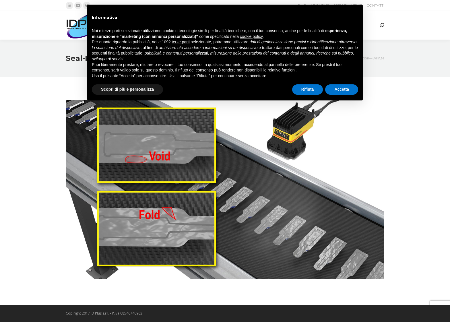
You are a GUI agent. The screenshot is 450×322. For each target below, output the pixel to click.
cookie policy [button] (251, 36)
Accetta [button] (341, 89)
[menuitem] (375, 5)
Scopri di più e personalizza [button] (127, 89)
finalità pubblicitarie (125, 53)
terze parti (181, 42)
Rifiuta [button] (307, 89)
